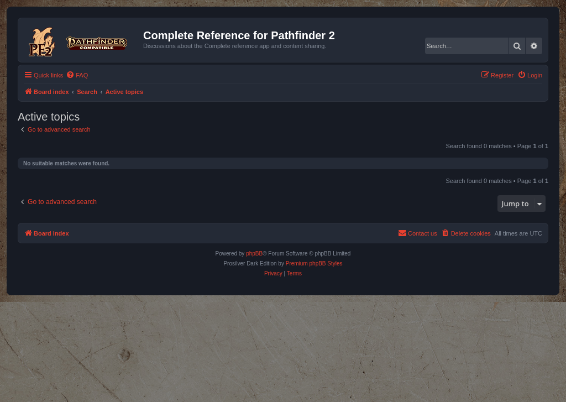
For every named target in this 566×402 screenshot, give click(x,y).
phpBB (254, 253)
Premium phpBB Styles (314, 263)
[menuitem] (77, 75)
